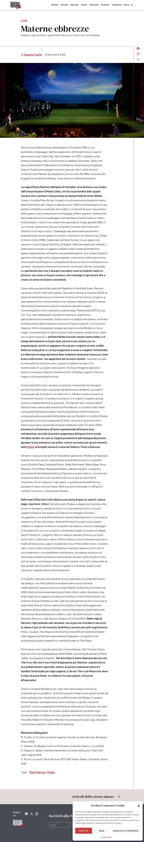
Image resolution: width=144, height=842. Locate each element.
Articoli (64, 4)
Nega (101, 831)
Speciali (74, 4)
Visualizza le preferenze (126, 831)
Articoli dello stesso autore (96, 796)
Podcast (105, 4)
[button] (138, 805)
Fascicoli (94, 4)
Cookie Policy (106, 837)
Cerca (129, 4)
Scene (24, 20)
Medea (31, 446)
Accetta (83, 831)
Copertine (116, 4)
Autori (84, 4)
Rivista (54, 4)
